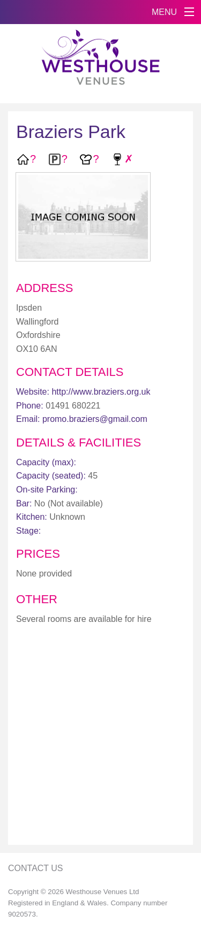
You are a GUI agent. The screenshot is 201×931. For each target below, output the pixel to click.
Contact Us (35, 868)
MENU (164, 12)
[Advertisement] (100, 736)
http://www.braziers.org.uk (100, 391)
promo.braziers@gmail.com (94, 419)
